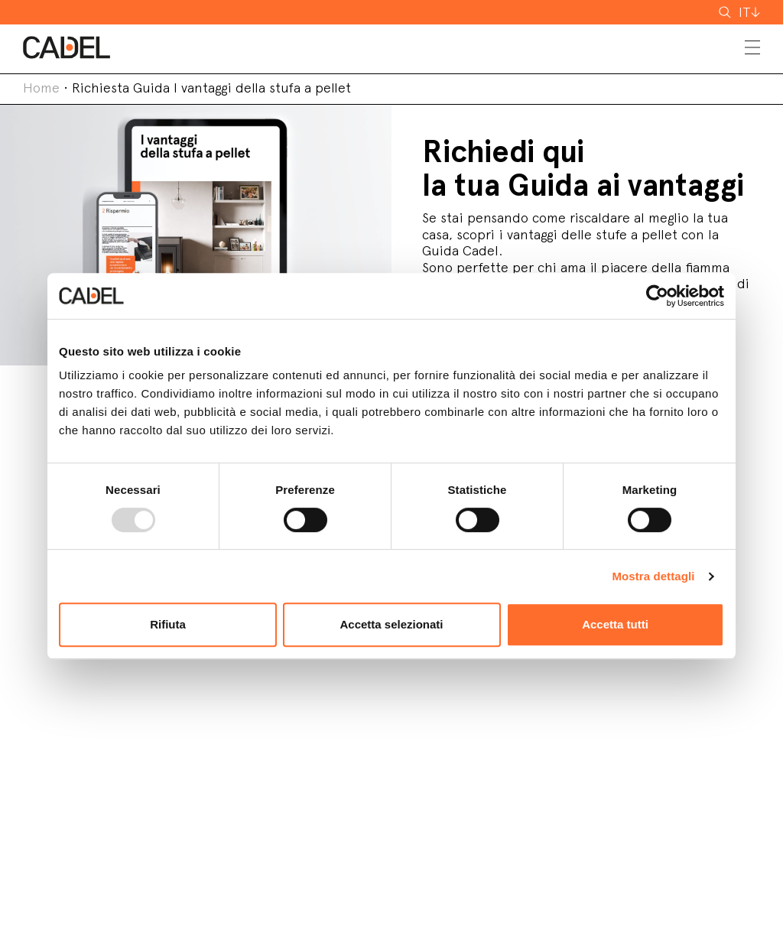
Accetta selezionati (391, 624)
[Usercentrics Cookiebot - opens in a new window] (657, 295)
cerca (736, 12)
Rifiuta (168, 624)
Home (41, 88)
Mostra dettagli (653, 576)
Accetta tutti (615, 624)
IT (745, 12)
